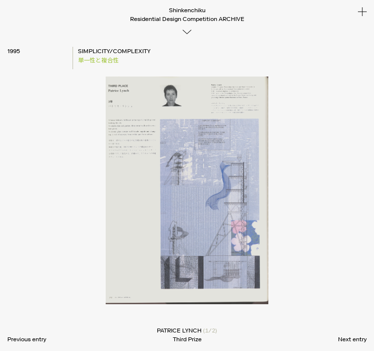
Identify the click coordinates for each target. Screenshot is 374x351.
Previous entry (26, 339)
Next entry (352, 339)
